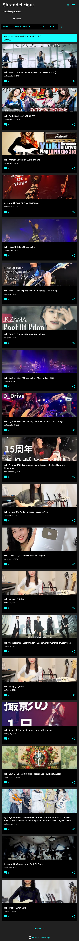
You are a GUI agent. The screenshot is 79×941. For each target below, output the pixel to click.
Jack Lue (40, 26)
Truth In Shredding (22, 26)
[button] (73, 81)
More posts (39, 929)
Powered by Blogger (39, 937)
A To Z (52, 26)
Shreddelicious (19, 4)
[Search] (68, 5)
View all (7, 40)
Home (5, 26)
